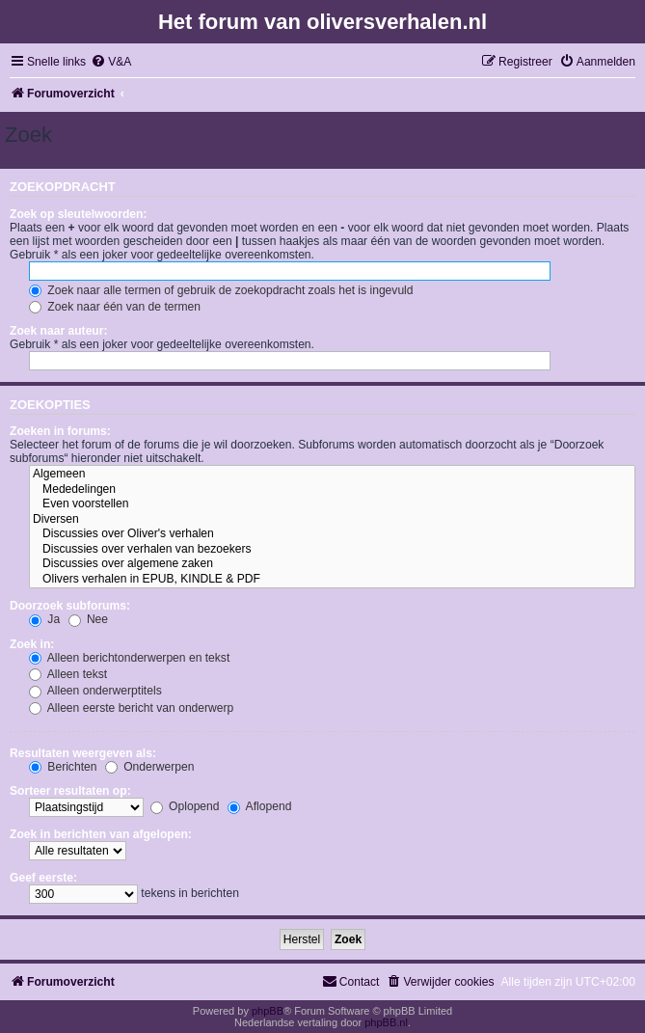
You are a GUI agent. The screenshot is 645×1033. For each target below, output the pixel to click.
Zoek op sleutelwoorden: (78, 214)
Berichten (62, 767)
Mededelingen (332, 490)
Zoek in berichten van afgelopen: (101, 834)
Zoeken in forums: (60, 431)
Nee (88, 619)
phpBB (267, 1011)
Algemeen (332, 474)
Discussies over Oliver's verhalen (332, 534)
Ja (44, 619)
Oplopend (185, 806)
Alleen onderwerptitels (95, 690)
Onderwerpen (150, 767)
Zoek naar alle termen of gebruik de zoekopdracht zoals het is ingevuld (221, 290)
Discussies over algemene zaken (332, 564)
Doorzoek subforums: (70, 605)
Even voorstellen (332, 504)
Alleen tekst (68, 674)
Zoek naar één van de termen (115, 306)
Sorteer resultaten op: (70, 791)
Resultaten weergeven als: (83, 753)
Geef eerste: (43, 877)
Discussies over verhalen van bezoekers (332, 549)
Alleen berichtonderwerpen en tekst (129, 658)
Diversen (332, 520)
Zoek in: (32, 644)
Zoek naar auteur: (58, 331)
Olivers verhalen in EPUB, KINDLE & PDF (332, 579)
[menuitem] (111, 62)
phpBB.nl (386, 1022)
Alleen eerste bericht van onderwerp (131, 708)
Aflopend (259, 806)
